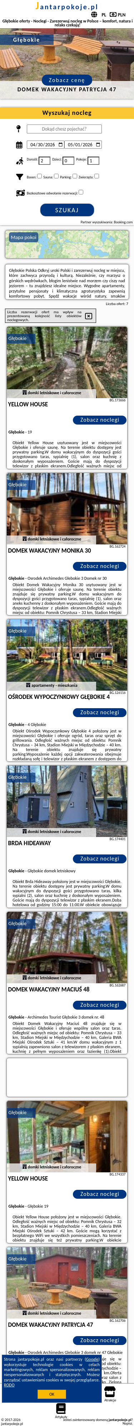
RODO (9, 1384)
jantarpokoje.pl (67, 6)
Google (92, 1359)
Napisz (127, 1423)
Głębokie (18, 338)
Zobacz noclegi (99, 419)
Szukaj (67, 210)
